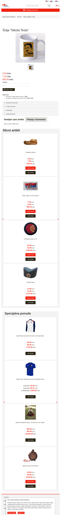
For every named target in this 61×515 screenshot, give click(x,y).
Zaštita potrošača (9, 114)
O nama (6, 497)
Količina (5, 82)
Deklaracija (8, 110)
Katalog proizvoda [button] (30, 10)
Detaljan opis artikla (14, 119)
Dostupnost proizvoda (11, 102)
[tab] (30, 103)
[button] (2, 218)
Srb (47, 1)
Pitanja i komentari (36, 119)
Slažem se (21, 513)
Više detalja (30, 172)
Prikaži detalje (11, 513)
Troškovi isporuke (9, 106)
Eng (52, 1)
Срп (57, 1)
